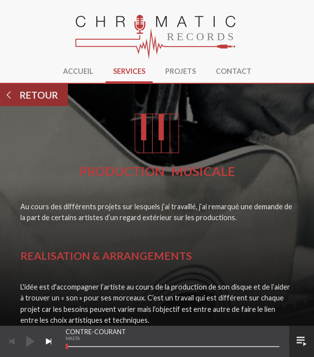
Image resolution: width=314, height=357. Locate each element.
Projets (180, 71)
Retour (31, 95)
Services (129, 71)
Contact (233, 71)
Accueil (78, 71)
